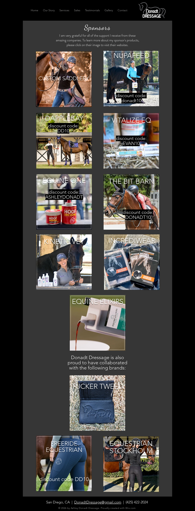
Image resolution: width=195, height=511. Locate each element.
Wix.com (130, 508)
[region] (64, 83)
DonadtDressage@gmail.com (97, 502)
